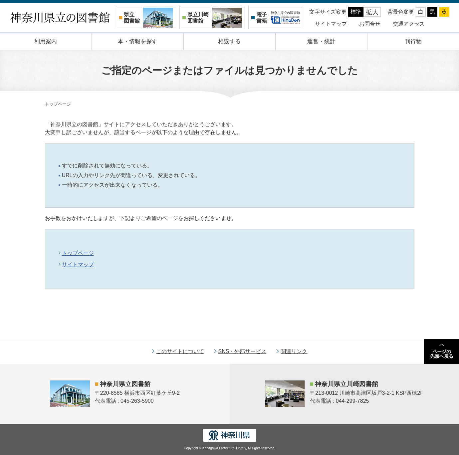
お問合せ (369, 24)
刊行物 (413, 41)
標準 (355, 12)
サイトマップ (331, 24)
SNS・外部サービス (242, 351)
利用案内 (45, 41)
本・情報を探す (137, 41)
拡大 (372, 12)
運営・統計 (321, 41)
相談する (229, 41)
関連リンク (294, 351)
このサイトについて (180, 351)
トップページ (58, 104)
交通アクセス (409, 24)
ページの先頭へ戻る (441, 354)
